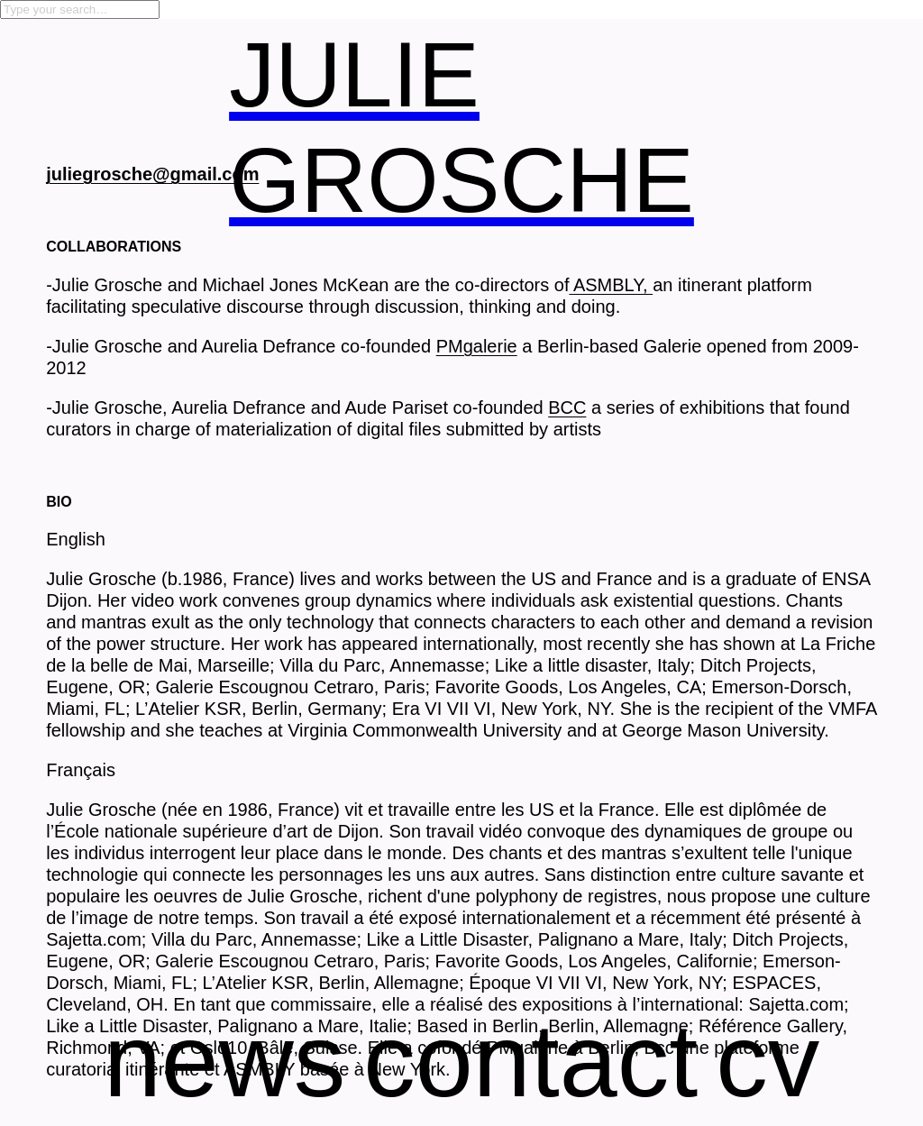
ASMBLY (608, 285)
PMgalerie (476, 346)
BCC (567, 407)
